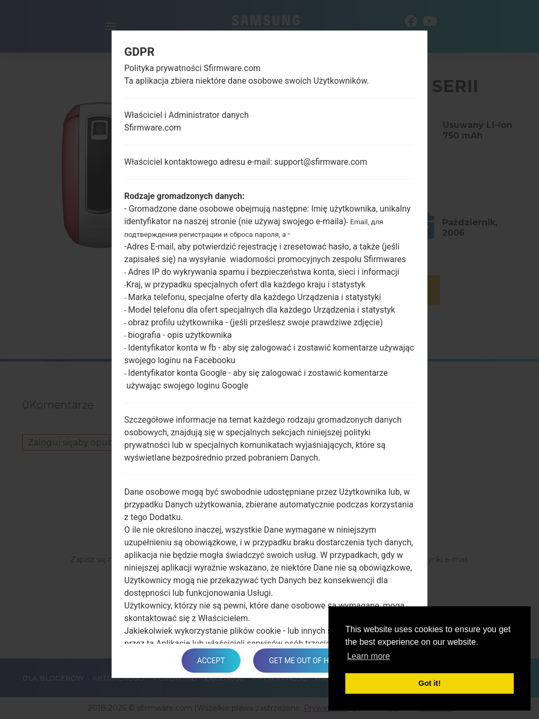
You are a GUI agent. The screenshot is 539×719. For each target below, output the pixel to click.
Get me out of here (305, 660)
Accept (211, 660)
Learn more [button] (368, 656)
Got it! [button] (429, 683)
